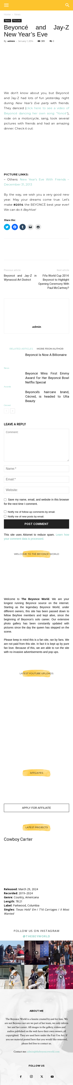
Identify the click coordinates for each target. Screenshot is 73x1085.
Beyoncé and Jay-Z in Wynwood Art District (20, 277)
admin (11, 41)
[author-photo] (36, 321)
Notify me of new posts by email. (26, 516)
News (17, 14)
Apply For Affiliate (36, 807)
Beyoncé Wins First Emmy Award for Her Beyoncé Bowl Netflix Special (47, 377)
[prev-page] (6, 410)
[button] (6, 5)
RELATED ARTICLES (21, 348)
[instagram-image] (12, 953)
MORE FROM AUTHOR (50, 348)
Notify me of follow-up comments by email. (31, 511)
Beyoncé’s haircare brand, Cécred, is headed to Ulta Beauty (47, 396)
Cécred (7, 405)
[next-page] (12, 410)
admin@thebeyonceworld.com (43, 1051)
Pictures (16, 20)
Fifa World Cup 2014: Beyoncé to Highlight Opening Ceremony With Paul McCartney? (53, 282)
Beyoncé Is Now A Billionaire (46, 355)
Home (7, 14)
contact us (45, 1043)
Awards (7, 386)
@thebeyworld (36, 936)
